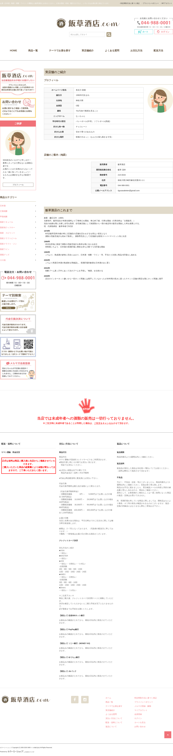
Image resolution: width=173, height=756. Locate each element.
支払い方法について (114, 718)
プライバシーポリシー (143, 702)
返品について (111, 726)
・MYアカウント (166, 3)
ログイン (138, 718)
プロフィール (18, 185)
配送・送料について (114, 722)
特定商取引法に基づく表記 (145, 698)
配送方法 (158, 50)
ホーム (108, 698)
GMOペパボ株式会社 (33, 747)
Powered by (17, 751)
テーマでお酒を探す (60, 50)
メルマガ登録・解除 (142, 706)
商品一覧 (33, 50)
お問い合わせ (140, 726)
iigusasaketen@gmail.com (129, 190)
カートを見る (140, 722)
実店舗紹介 (88, 50)
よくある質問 (112, 50)
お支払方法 (136, 50)
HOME (13, 50)
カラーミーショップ (6, 747)
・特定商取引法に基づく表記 (129, 3)
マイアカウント (140, 710)
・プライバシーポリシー (150, 3)
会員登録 (138, 714)
